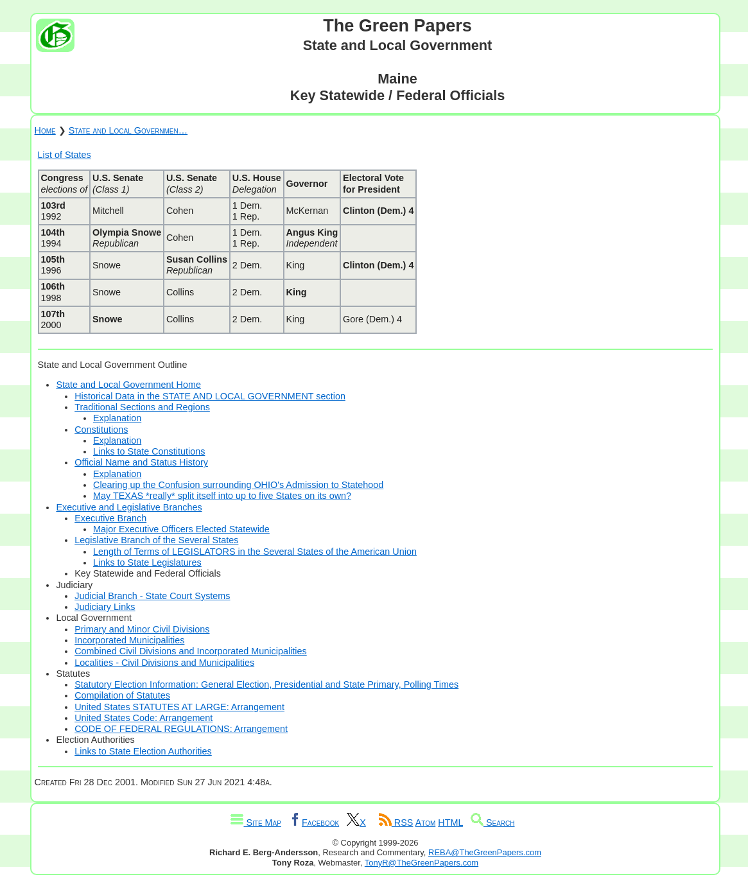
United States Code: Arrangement (143, 718)
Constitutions (101, 429)
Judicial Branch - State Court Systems (152, 596)
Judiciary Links (104, 607)
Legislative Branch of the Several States (156, 540)
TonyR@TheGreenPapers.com (421, 862)
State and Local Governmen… (128, 130)
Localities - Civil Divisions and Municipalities (164, 662)
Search (493, 822)
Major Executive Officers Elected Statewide (181, 529)
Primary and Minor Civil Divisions (141, 629)
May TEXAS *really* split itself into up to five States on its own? (222, 496)
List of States (64, 155)
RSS (396, 822)
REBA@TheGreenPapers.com (484, 852)
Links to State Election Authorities (143, 751)
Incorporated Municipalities (129, 640)
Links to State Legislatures (147, 562)
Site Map (255, 822)
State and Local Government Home (128, 384)
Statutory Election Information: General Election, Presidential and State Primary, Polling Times (266, 684)
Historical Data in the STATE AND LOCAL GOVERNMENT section (209, 396)
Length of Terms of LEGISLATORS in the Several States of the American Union (255, 551)
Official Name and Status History (141, 462)
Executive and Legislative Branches (129, 507)
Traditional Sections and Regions (142, 407)
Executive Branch (110, 518)
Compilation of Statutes (122, 695)
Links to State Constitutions (149, 451)
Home (45, 130)
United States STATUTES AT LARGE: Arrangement (179, 707)
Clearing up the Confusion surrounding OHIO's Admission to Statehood (238, 485)
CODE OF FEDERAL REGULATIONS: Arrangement (181, 729)
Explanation (117, 418)
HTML (450, 822)
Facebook (314, 822)
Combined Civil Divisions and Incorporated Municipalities (190, 651)
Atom (425, 822)
